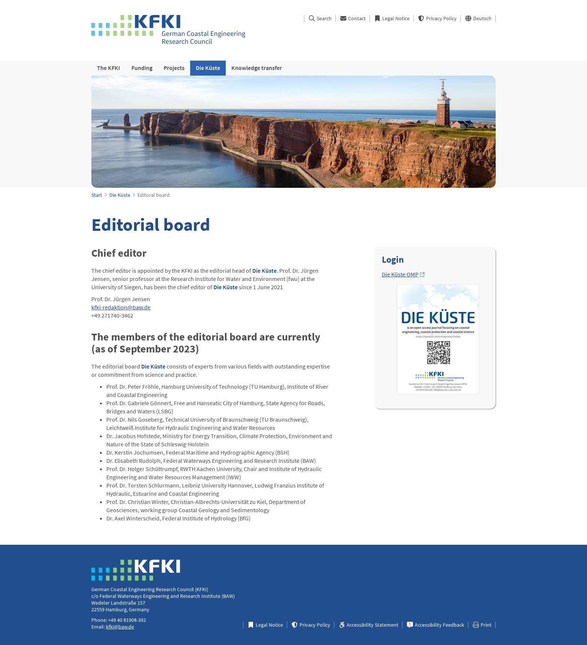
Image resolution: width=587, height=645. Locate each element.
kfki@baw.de (120, 626)
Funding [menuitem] (141, 67)
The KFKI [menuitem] (108, 67)
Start (96, 195)
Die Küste (119, 195)
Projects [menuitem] (174, 67)
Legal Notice (392, 18)
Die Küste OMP (400, 274)
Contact (353, 18)
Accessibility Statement (368, 624)
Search (320, 18)
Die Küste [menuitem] (208, 67)
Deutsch (478, 18)
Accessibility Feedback (435, 624)
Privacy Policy (437, 18)
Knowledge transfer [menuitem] (256, 67)
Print (482, 624)
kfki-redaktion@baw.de (120, 307)
